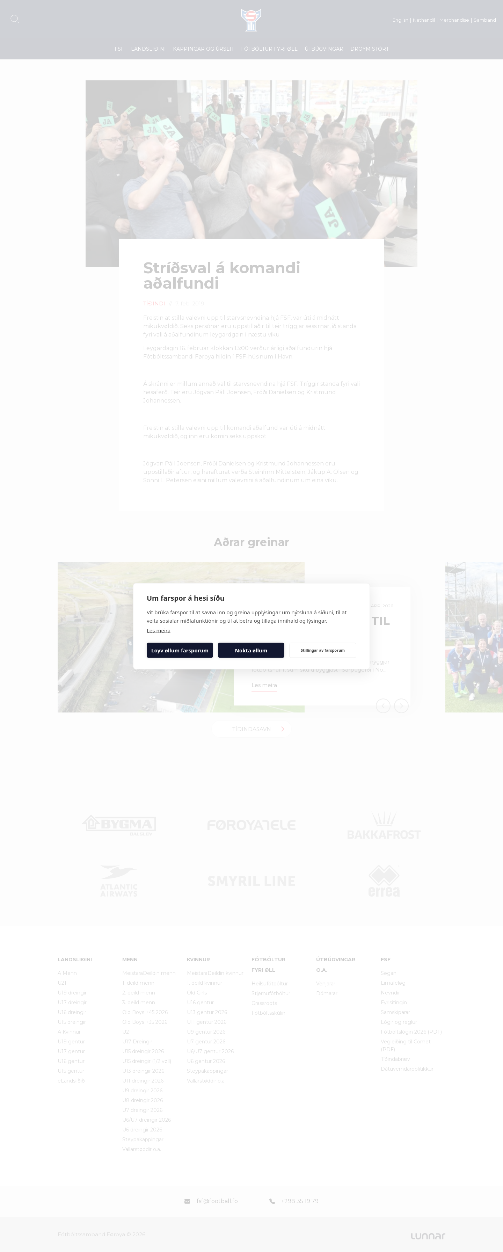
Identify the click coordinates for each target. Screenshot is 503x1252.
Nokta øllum (251, 650)
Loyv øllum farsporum (180, 650)
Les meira (158, 630)
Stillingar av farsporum (323, 650)
